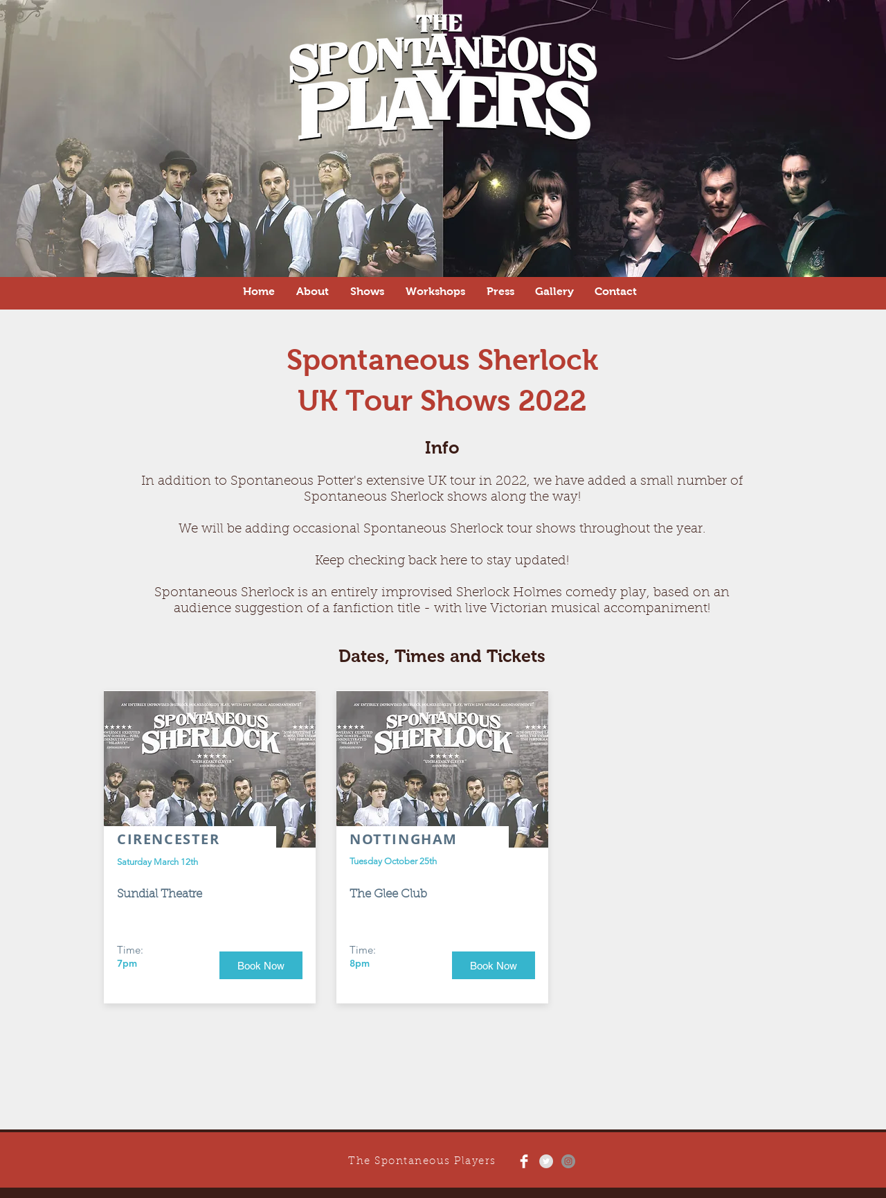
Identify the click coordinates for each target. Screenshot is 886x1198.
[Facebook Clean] (524, 1161)
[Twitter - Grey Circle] (546, 1161)
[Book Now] (260, 965)
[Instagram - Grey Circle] (568, 1161)
